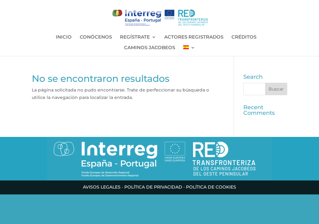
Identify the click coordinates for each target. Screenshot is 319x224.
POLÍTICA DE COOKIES (211, 187)
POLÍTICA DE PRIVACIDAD (153, 187)
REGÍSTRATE (135, 37)
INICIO (64, 37)
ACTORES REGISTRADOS (193, 37)
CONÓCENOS (96, 37)
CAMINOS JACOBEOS (149, 47)
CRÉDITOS (243, 37)
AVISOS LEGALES (102, 187)
